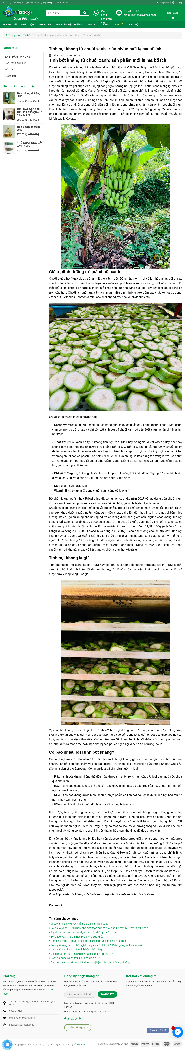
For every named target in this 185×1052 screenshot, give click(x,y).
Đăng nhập (163, 2)
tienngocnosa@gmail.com (140, 15)
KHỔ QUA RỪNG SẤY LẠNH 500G (30, 144)
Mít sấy (9, 69)
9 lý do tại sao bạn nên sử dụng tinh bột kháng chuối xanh (82, 932)
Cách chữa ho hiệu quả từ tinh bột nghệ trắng (75, 949)
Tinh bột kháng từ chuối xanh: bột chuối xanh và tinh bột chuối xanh (87, 940)
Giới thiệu (27, 24)
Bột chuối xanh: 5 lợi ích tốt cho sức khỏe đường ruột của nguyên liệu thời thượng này (98, 928)
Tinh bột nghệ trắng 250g (28, 128)
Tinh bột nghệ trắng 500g (28, 94)
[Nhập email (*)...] (80, 994)
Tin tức (27, 35)
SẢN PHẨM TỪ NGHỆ (17, 56)
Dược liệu (10, 75)
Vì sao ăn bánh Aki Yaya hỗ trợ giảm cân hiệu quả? (78, 923)
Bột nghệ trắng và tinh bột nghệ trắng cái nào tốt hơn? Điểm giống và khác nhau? (95, 945)
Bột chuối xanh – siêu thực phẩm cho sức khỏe (76, 936)
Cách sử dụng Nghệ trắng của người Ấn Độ (74, 958)
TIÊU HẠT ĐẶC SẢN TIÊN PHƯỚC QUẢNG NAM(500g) (29, 112)
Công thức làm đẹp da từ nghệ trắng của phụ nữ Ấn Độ (81, 953)
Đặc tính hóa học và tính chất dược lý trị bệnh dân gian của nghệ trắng (89, 962)
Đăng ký (177, 2)
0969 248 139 (106, 21)
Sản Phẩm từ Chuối (16, 63)
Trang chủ (10, 24)
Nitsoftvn (81, 1044)
